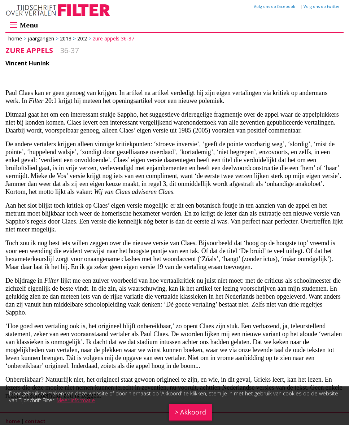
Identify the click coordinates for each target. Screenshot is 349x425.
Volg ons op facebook (274, 6)
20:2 (82, 38)
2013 (65, 38)
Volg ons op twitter (322, 6)
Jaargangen (41, 38)
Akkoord (193, 412)
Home (15, 38)
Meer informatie (76, 400)
